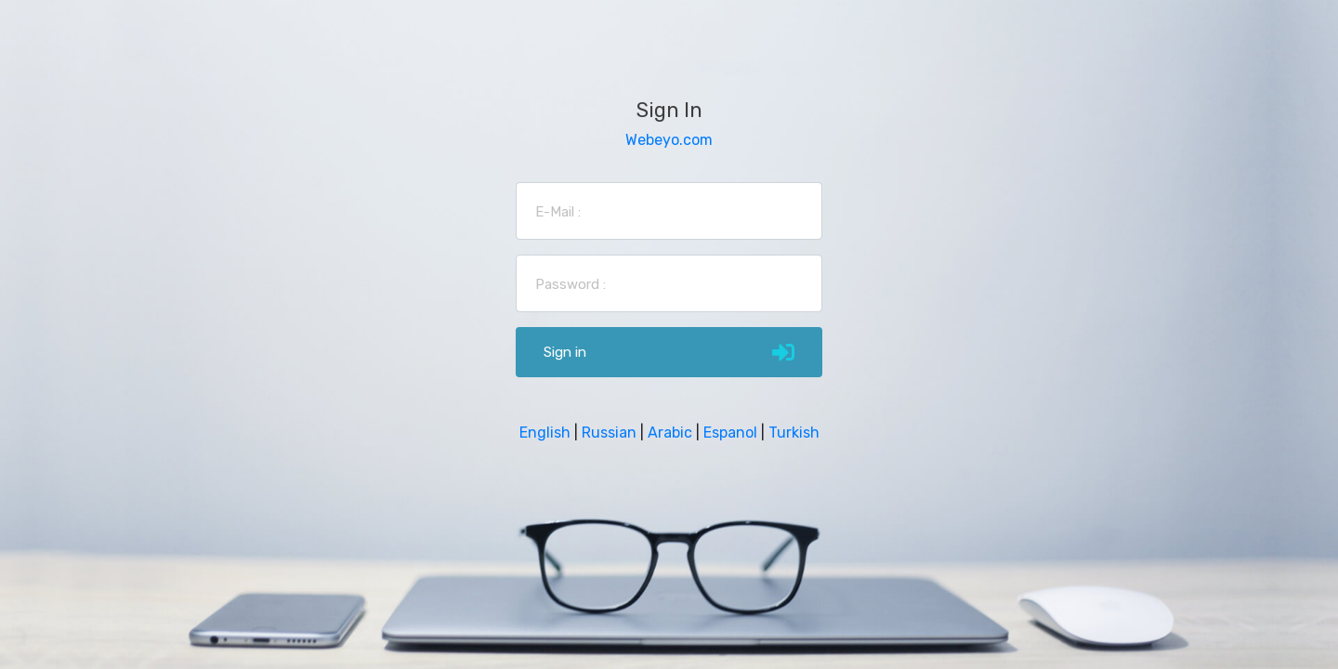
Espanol (730, 432)
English (545, 432)
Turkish (794, 432)
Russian (609, 432)
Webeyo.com (669, 140)
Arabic (670, 432)
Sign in (669, 352)
